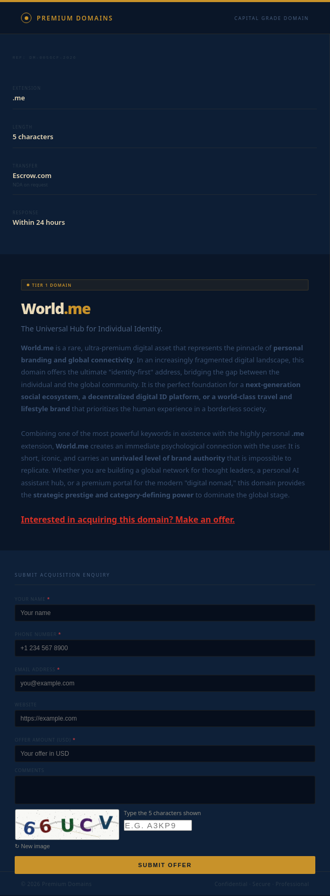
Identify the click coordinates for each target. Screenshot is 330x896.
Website (26, 705)
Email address (37, 670)
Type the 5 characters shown (162, 814)
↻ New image (32, 847)
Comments (29, 771)
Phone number (38, 635)
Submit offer (164, 866)
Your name (32, 600)
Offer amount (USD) (45, 740)
